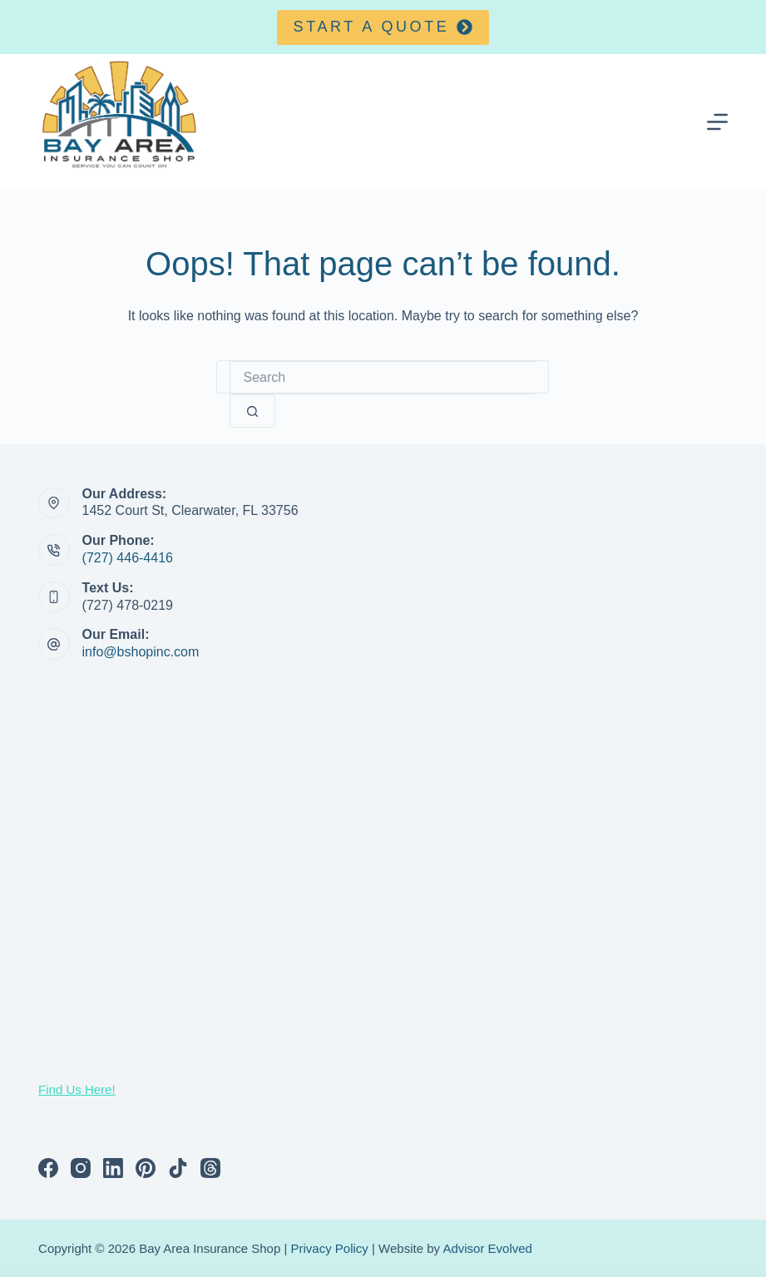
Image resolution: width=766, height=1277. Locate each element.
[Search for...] (383, 377)
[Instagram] (81, 1168)
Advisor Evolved (487, 1248)
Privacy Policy (329, 1248)
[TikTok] (178, 1168)
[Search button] (252, 411)
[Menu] (717, 121)
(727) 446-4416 (127, 558)
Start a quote (383, 26)
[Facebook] (48, 1168)
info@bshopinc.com (141, 652)
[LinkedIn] (113, 1168)
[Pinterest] (146, 1168)
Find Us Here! (77, 1089)
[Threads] (210, 1168)
